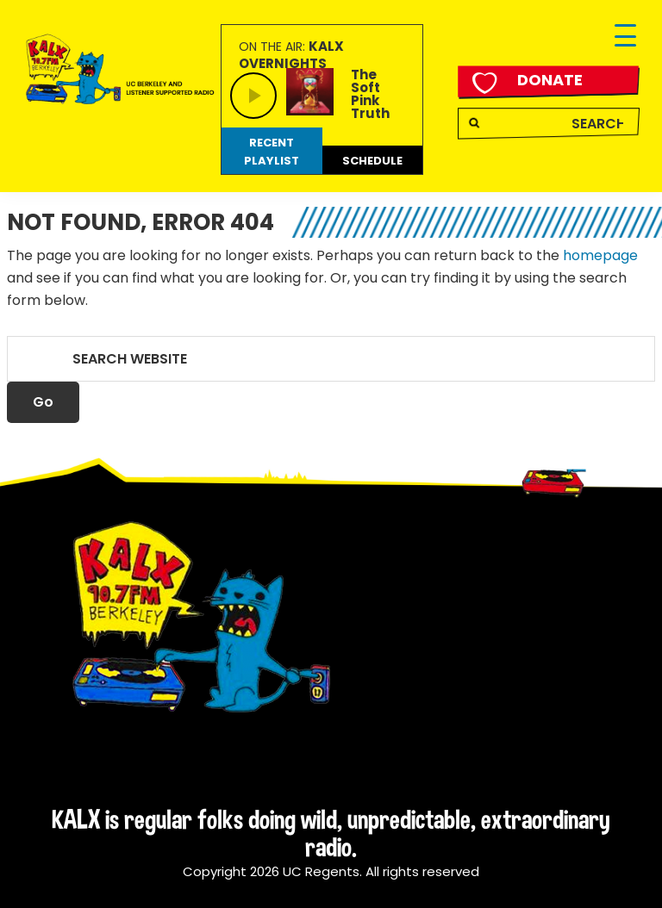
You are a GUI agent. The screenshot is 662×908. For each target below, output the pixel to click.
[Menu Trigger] (625, 36)
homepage (600, 255)
